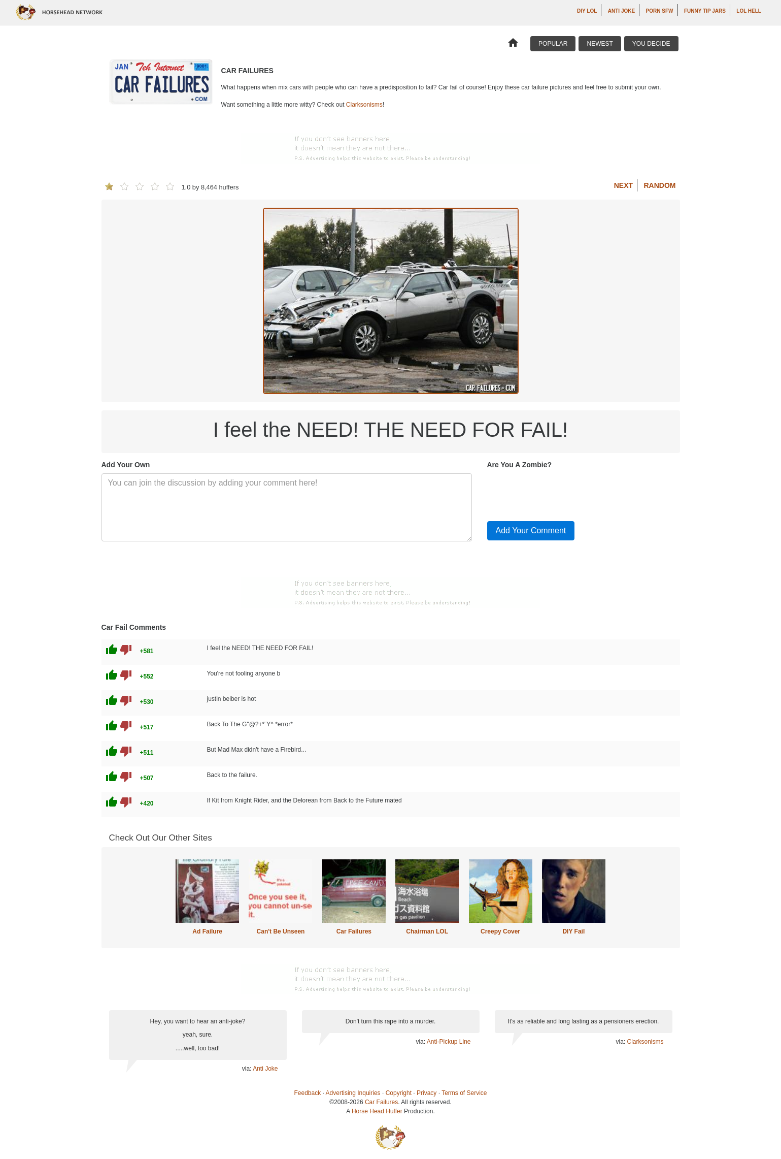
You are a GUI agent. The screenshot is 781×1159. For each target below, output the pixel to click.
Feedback (307, 1093)
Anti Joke (621, 11)
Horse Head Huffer (377, 1111)
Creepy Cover (500, 931)
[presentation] (564, 493)
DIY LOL (587, 11)
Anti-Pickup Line (449, 1041)
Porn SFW (659, 11)
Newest (600, 43)
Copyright (399, 1093)
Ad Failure (207, 931)
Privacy (426, 1093)
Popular (552, 43)
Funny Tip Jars (705, 11)
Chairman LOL (427, 931)
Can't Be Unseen (281, 931)
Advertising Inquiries (353, 1093)
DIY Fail (573, 931)
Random (660, 185)
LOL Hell (748, 11)
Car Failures (353, 931)
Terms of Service (464, 1093)
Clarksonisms (364, 104)
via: (247, 1068)
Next (623, 185)
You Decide (651, 43)
